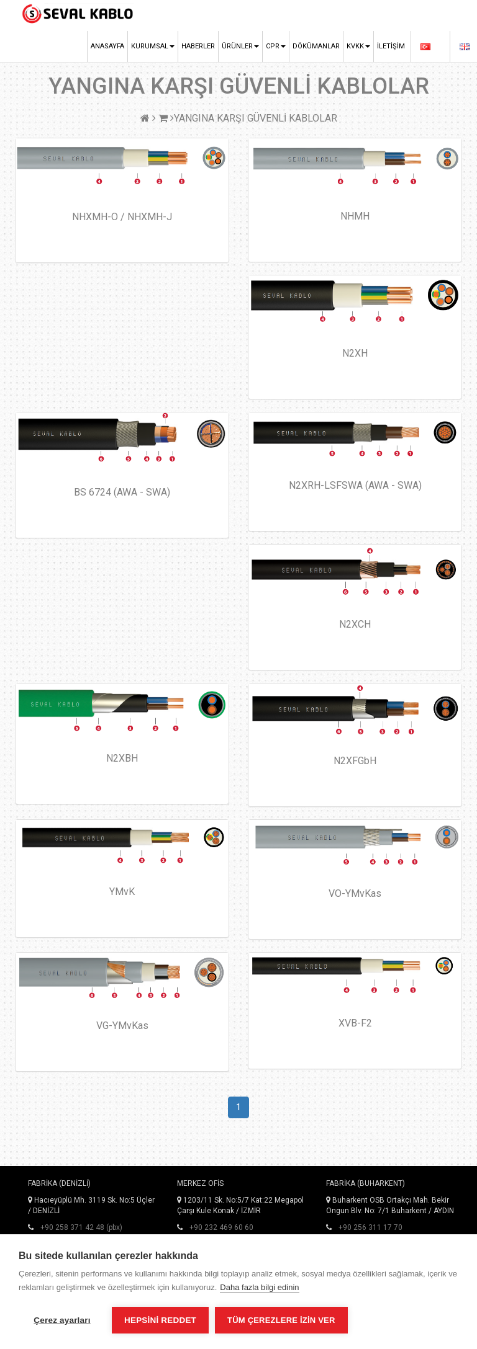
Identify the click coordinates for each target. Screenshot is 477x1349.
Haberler (198, 46)
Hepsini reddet (160, 1320)
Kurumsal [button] (153, 46)
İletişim (391, 46)
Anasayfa (107, 46)
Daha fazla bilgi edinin (259, 1287)
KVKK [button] (358, 46)
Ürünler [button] (240, 46)
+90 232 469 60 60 (221, 1227)
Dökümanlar (316, 46)
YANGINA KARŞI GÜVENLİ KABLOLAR (255, 118)
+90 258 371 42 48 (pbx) (81, 1227)
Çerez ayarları (62, 1320)
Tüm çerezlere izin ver (281, 1320)
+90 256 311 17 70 (370, 1227)
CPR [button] (276, 46)
